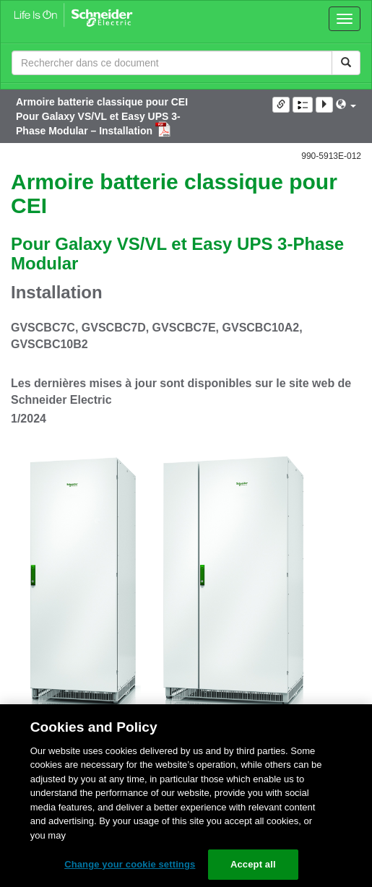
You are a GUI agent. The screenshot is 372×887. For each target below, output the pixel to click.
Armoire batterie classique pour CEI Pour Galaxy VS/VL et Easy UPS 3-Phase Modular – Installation (102, 116)
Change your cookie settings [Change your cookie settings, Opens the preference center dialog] (129, 864)
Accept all (253, 864)
